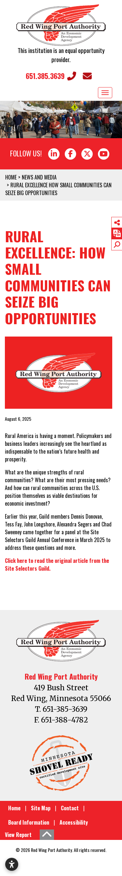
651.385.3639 (51, 76)
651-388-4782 (64, 719)
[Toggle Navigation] (105, 92)
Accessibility (74, 822)
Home (14, 808)
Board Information (28, 822)
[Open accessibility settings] (11, 864)
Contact (70, 808)
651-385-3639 (65, 709)
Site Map (40, 808)
